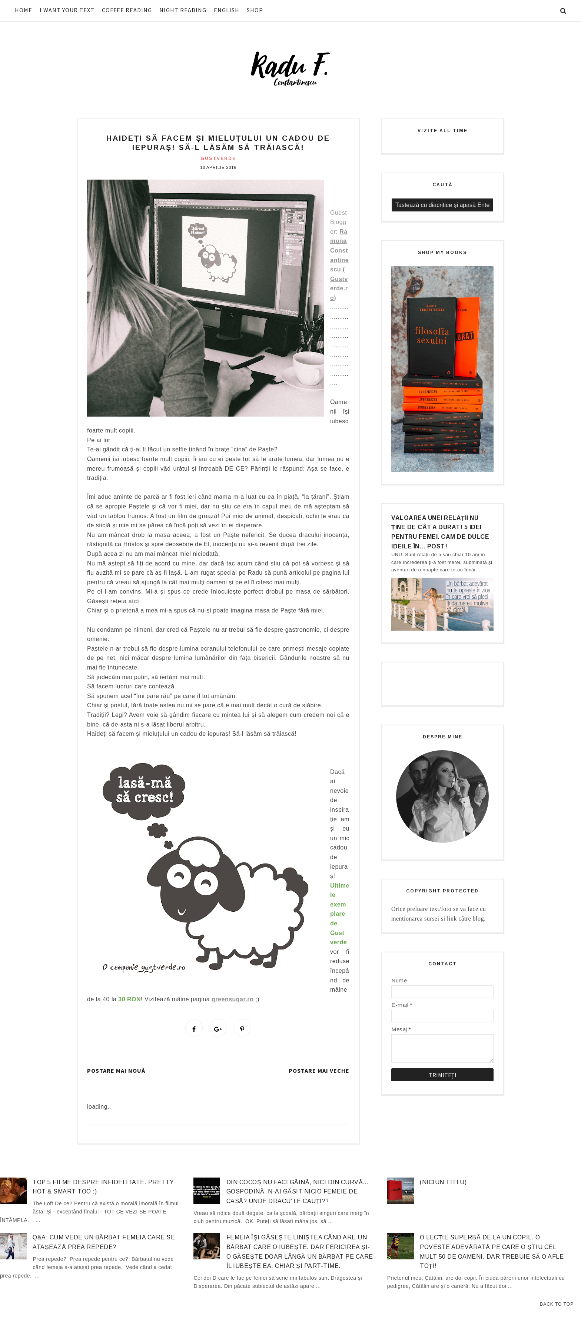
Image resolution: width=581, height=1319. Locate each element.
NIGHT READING (182, 10)
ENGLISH (226, 10)
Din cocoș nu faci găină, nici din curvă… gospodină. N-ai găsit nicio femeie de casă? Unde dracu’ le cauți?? (297, 1194)
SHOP (255, 10)
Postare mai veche (319, 1073)
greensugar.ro (232, 999)
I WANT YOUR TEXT (67, 10)
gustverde (218, 158)
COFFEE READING (127, 10)
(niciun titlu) (443, 1185)
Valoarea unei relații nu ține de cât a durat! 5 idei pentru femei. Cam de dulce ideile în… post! (440, 532)
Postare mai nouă (116, 1073)
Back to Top (557, 1304)
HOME (23, 10)
